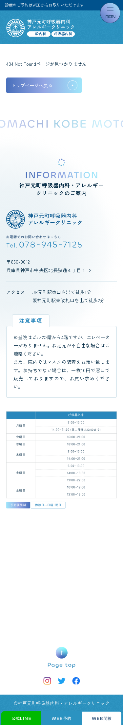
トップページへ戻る (31, 85)
